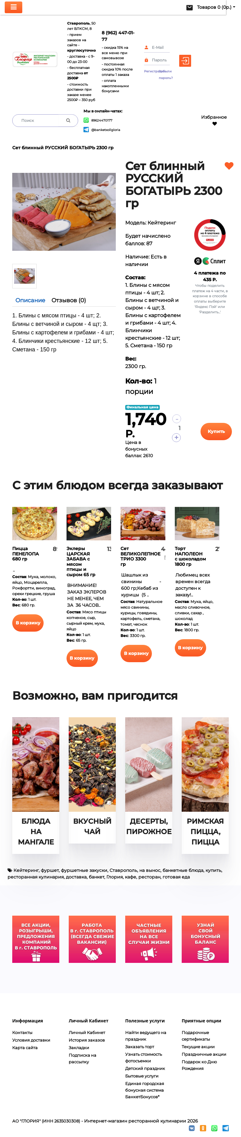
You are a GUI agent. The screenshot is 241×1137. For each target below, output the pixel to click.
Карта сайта (25, 1047)
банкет (96, 877)
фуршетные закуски (84, 870)
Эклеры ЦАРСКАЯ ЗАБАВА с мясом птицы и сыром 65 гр (81, 561)
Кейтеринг (26, 870)
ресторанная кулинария (36, 877)
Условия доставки (31, 1040)
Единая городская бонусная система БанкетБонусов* (144, 1090)
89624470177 (97, 120)
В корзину (28, 623)
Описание (30, 300)
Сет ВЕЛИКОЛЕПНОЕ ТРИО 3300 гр (140, 556)
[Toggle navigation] (13, 7)
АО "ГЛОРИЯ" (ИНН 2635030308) (46, 1120)
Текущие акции (198, 1046)
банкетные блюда (183, 870)
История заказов (87, 1040)
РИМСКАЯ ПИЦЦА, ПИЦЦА (205, 831)
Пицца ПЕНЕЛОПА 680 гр (25, 554)
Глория (114, 877)
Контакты (22, 1032)
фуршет (50, 870)
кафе (130, 877)
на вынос (149, 870)
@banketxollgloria (101, 130)
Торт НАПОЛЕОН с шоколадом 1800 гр (190, 556)
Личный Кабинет (87, 1032)
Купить (216, 431)
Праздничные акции (204, 1054)
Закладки (79, 1047)
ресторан (149, 877)
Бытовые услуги (141, 1075)
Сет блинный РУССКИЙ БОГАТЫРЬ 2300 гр (63, 148)
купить (213, 870)
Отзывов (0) (68, 300)
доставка (76, 877)
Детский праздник (145, 1068)
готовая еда (176, 877)
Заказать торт (139, 1046)
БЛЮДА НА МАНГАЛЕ (36, 831)
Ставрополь (123, 870)
